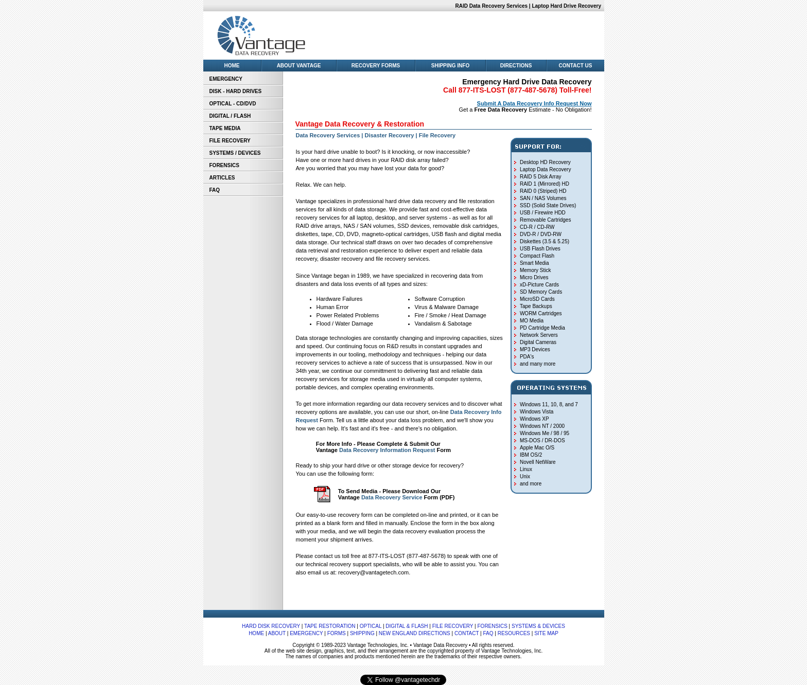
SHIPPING (362, 633)
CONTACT (466, 633)
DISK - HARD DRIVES (235, 91)
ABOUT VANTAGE (299, 65)
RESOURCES (514, 633)
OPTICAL (370, 626)
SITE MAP (546, 633)
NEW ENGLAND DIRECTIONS (414, 633)
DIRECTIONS (516, 65)
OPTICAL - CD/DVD (232, 103)
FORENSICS (224, 165)
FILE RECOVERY (230, 140)
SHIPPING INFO (450, 65)
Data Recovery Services (328, 135)
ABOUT (277, 633)
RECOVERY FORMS (376, 65)
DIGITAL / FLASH (230, 116)
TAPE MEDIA (225, 128)
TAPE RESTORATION (329, 626)
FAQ (214, 190)
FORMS (336, 633)
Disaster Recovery (389, 135)
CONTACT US (575, 65)
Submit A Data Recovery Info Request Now (534, 103)
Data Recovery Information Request (387, 450)
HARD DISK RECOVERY (271, 626)
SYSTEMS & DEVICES (538, 626)
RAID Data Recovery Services (491, 6)
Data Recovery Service (392, 497)
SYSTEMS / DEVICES (235, 153)
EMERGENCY (225, 79)
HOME (232, 65)
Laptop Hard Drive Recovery (568, 6)
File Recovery (437, 135)
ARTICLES (222, 178)
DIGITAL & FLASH (406, 626)
